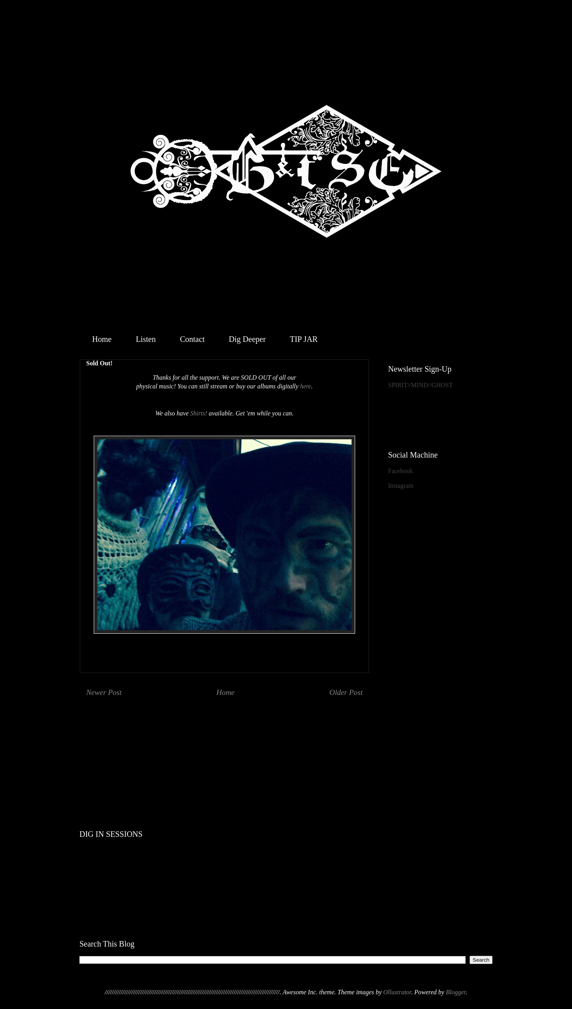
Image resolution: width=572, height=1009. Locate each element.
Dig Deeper (247, 339)
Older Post (346, 692)
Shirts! (198, 413)
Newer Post (104, 692)
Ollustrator (397, 992)
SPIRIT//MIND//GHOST (420, 385)
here (305, 386)
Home (102, 339)
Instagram (401, 485)
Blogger (456, 992)
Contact (192, 339)
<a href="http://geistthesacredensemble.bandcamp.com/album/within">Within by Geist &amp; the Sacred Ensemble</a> (286, 744)
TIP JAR (304, 339)
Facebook (400, 471)
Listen (146, 339)
